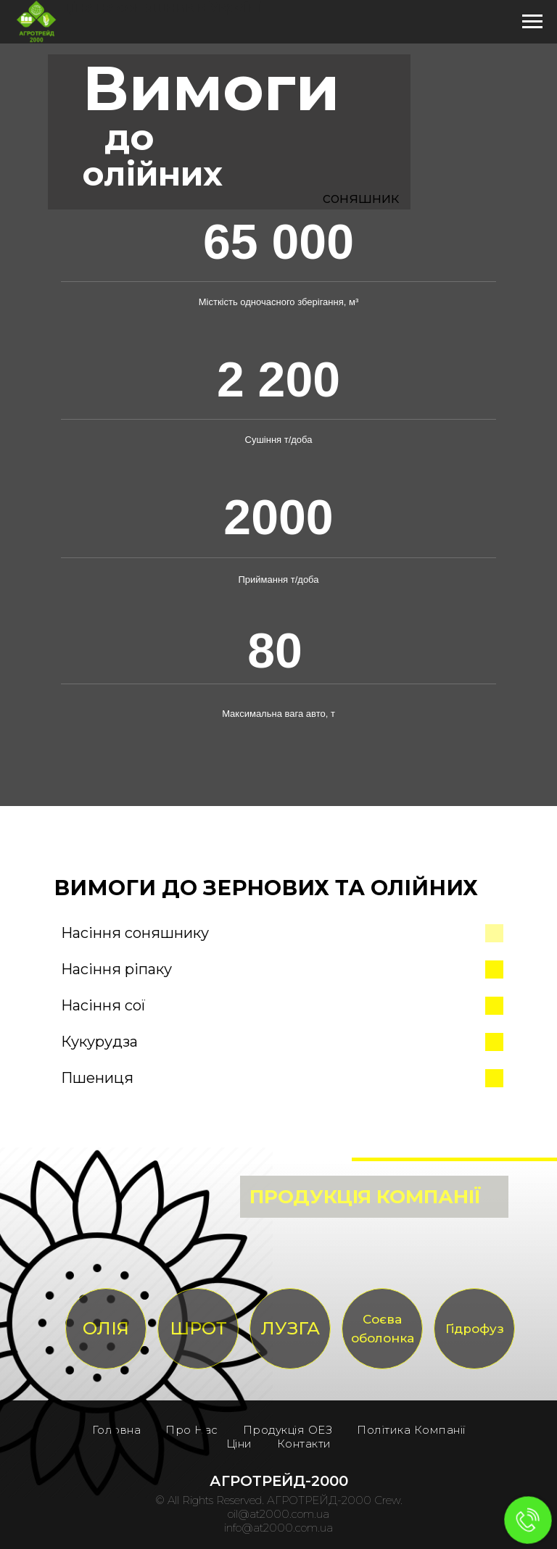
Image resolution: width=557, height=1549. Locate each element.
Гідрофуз (474, 1328)
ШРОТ (198, 1328)
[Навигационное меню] (532, 21)
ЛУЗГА (290, 1328)
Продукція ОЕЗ (288, 1430)
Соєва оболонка (382, 1328)
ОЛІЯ (106, 1328)
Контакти (304, 1443)
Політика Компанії (411, 1430)
